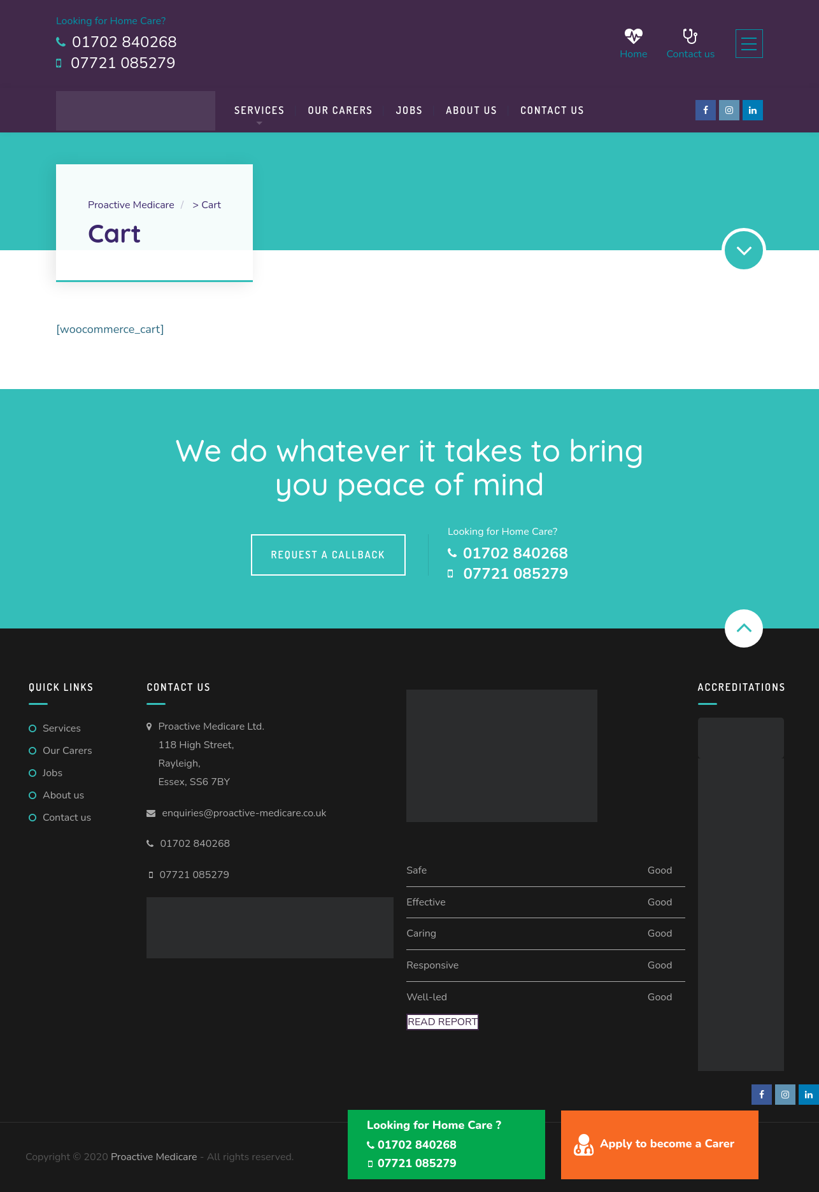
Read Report (443, 1022)
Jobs (410, 110)
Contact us (683, 43)
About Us (471, 110)
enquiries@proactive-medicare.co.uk (244, 813)
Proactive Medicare (154, 1157)
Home (625, 43)
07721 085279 (194, 875)
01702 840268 (195, 844)
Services (259, 110)
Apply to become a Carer (667, 1143)
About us (63, 795)
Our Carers (340, 110)
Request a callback (328, 554)
